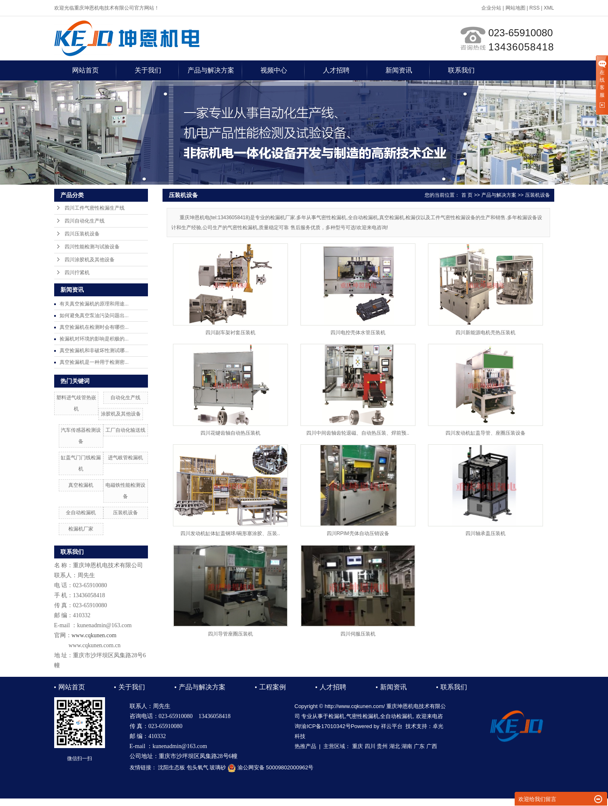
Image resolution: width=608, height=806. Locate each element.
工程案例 (272, 687)
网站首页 (85, 70)
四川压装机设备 (82, 234)
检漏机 (336, 716)
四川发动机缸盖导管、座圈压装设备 (485, 433)
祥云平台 (392, 726)
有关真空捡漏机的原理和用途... (94, 304)
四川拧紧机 (77, 272)
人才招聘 (336, 70)
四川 (370, 746)
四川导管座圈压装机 (230, 634)
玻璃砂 (218, 767)
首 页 (467, 195)
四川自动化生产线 (85, 221)
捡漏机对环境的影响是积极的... (94, 339)
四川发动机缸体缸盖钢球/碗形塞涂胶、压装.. (230, 533)
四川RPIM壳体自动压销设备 (358, 533)
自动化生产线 (125, 397)
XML (549, 8)
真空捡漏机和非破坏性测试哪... (94, 350)
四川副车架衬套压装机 (230, 332)
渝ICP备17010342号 (326, 726)
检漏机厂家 (80, 529)
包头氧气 (197, 767)
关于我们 (148, 70)
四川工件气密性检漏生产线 (95, 208)
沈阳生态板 (171, 767)
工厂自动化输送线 (125, 430)
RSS (534, 8)
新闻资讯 (398, 70)
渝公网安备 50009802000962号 (270, 767)
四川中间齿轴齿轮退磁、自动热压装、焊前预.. (357, 433)
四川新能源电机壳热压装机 (485, 332)
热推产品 (305, 746)
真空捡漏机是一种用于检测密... (94, 362)
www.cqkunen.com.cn (95, 645)
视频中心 (273, 70)
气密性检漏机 (362, 716)
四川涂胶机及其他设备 (90, 260)
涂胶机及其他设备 (121, 414)
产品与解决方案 (211, 70)
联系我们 (461, 70)
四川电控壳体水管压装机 (357, 332)
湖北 (394, 746)
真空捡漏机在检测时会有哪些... (94, 327)
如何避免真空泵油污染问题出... (94, 315)
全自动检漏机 (81, 513)
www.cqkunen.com (94, 635)
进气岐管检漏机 (125, 458)
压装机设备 (125, 513)
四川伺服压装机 (357, 634)
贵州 (382, 746)
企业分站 (491, 8)
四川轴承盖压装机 (485, 533)
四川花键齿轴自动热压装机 (230, 433)
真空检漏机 (80, 485)
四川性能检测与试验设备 (92, 247)
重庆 (357, 746)
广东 (419, 746)
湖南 (406, 746)
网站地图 (515, 8)
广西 (431, 746)
